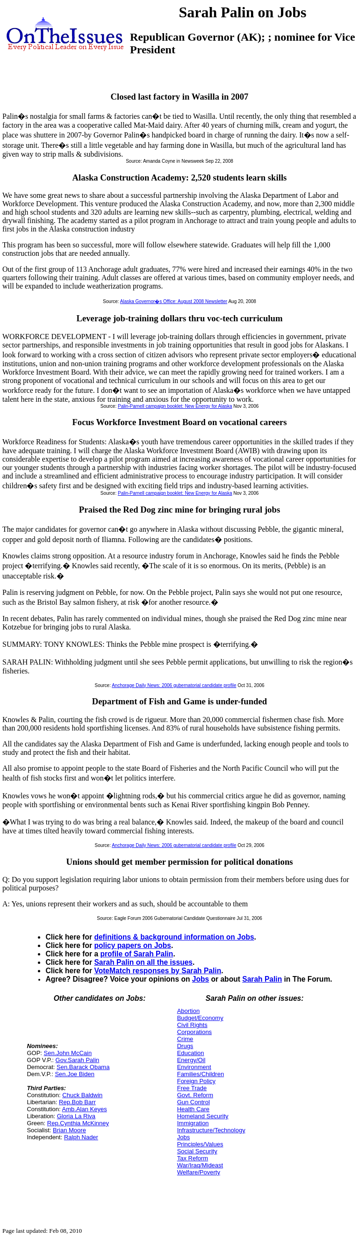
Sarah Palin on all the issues (143, 962)
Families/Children (200, 1074)
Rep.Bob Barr (77, 1102)
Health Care (193, 1109)
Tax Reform (192, 1158)
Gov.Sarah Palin (78, 1059)
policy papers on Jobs (132, 945)
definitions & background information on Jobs (174, 937)
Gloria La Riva (76, 1116)
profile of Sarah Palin (136, 954)
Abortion (188, 1010)
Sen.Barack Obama (83, 1067)
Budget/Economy (200, 1017)
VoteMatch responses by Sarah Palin (157, 971)
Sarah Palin (262, 979)
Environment (194, 1067)
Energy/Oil (191, 1059)
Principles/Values (200, 1144)
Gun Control (193, 1102)
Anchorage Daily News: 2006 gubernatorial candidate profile (174, 685)
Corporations (194, 1031)
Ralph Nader (81, 1137)
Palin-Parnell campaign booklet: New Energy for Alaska (175, 406)
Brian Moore (69, 1130)
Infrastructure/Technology (211, 1130)
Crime (185, 1038)
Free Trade (192, 1088)
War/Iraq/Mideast (200, 1165)
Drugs (185, 1045)
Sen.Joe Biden (74, 1074)
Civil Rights (192, 1024)
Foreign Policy (196, 1081)
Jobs (200, 979)
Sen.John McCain (68, 1052)
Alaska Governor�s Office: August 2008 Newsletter (173, 301)
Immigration (193, 1123)
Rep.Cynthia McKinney (78, 1123)
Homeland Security (203, 1116)
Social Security (197, 1151)
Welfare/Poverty (198, 1172)
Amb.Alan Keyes (84, 1109)
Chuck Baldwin (82, 1095)
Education (190, 1052)
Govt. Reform (195, 1095)
